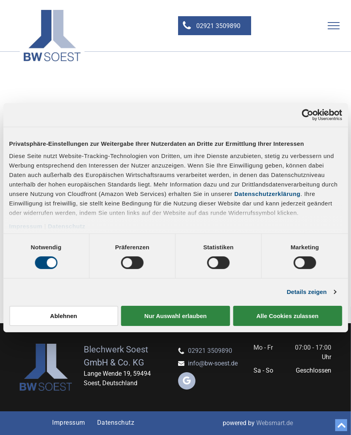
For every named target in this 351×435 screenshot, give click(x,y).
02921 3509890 (210, 350)
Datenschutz (66, 226)
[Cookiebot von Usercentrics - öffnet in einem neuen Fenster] (307, 115)
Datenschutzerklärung (268, 193)
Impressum (26, 226)
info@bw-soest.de (213, 363)
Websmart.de (274, 423)
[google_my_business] (186, 382)
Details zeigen (307, 291)
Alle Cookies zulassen (287, 316)
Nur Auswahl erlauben (176, 316)
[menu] (333, 25)
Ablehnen (63, 316)
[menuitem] (68, 422)
